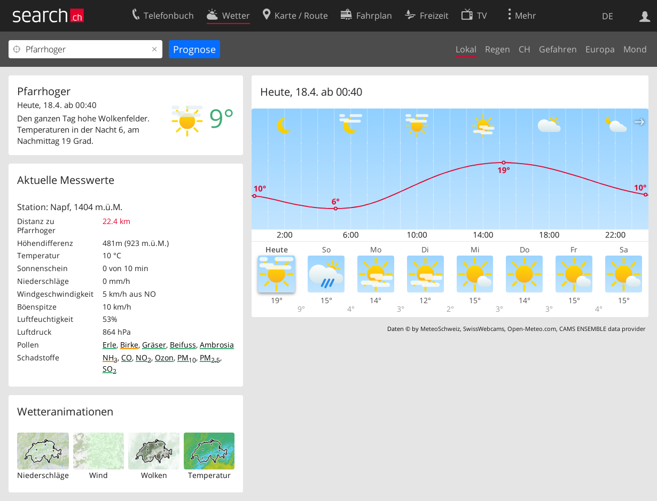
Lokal (466, 49)
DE (607, 16)
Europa (600, 49)
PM (186, 357)
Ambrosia (217, 345)
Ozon (164, 357)
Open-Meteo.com (531, 329)
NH (110, 357)
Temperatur (209, 475)
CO (126, 357)
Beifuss (183, 345)
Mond (635, 49)
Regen (497, 49)
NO (143, 357)
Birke (129, 345)
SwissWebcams (483, 329)
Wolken (154, 475)
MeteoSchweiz (440, 329)
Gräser (154, 345)
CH (524, 49)
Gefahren (558, 49)
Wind (98, 475)
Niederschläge (43, 475)
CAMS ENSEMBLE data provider (602, 329)
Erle (109, 345)
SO (109, 369)
